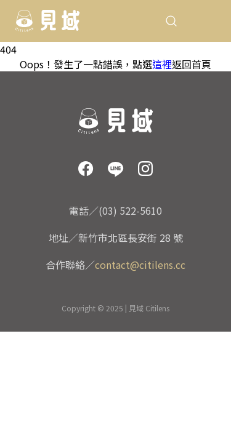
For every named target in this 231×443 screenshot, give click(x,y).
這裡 (162, 64)
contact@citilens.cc (140, 264)
